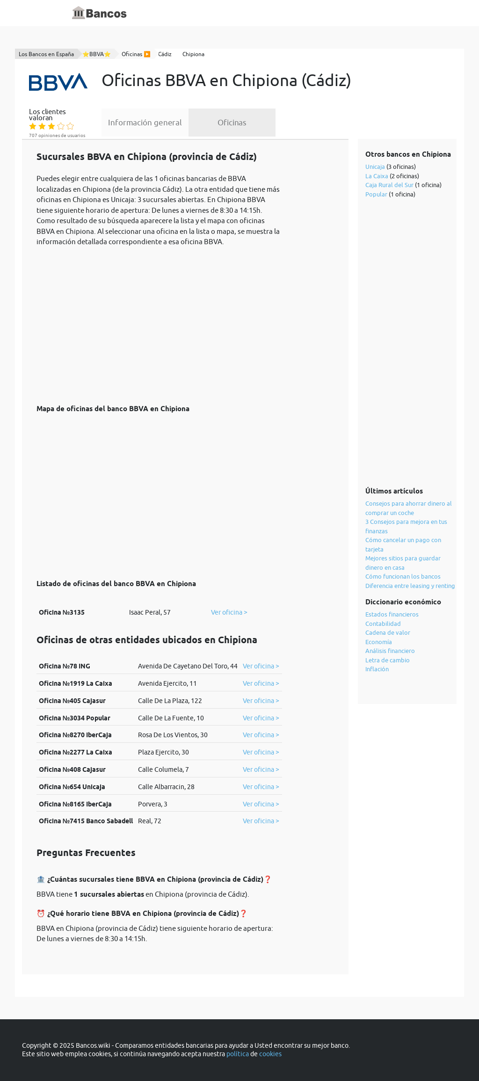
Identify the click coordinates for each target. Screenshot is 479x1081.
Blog (249, 13)
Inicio (182, 13)
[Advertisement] (159, 320)
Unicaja (375, 166)
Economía (378, 642)
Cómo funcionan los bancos (403, 576)
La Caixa (376, 176)
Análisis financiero (390, 650)
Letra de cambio (387, 660)
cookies (270, 1054)
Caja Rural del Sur (389, 185)
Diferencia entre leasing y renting (410, 585)
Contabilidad (383, 623)
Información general (145, 122)
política (237, 1054)
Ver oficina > (229, 612)
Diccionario (216, 13)
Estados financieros (392, 614)
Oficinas (232, 122)
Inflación (377, 669)
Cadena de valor (387, 632)
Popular (376, 194)
